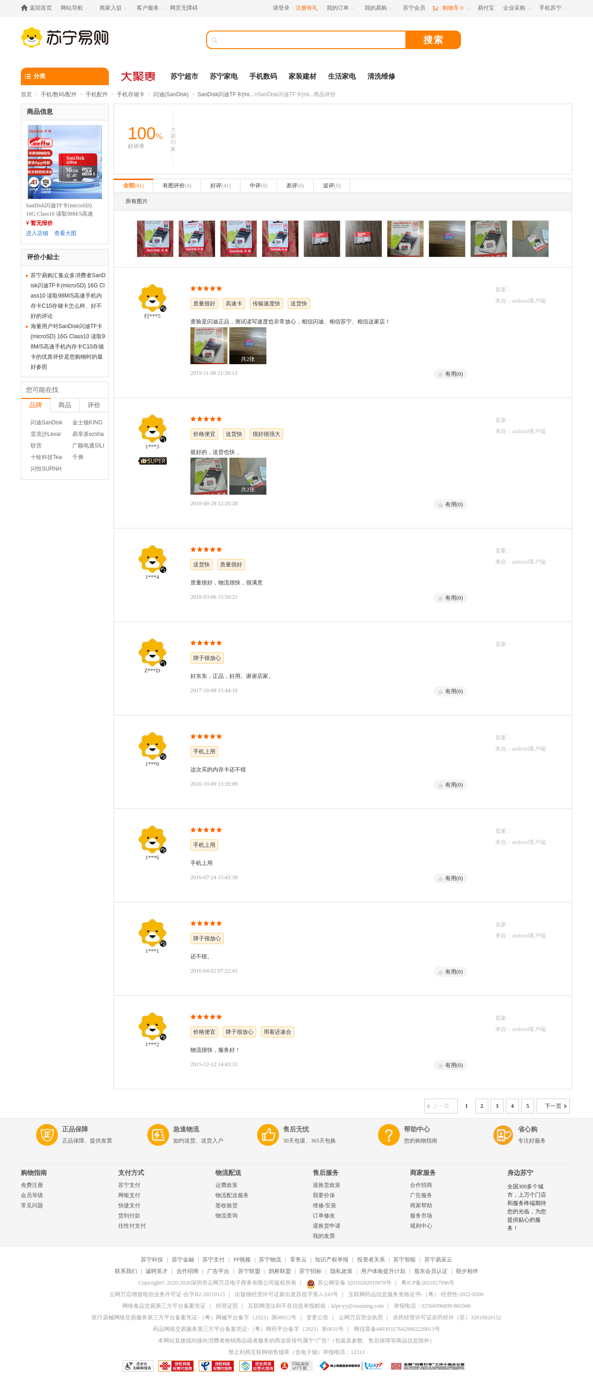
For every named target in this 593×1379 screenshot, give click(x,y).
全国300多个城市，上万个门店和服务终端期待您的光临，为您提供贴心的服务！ (526, 1207)
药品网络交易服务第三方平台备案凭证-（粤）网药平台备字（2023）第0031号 (248, 1329)
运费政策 (226, 1185)
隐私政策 (341, 1271)
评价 (94, 405)
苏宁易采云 (438, 1259)
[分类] (65, 76)
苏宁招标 (310, 1271)
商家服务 (423, 1172)
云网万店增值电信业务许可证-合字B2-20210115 (167, 1294)
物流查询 (226, 1215)
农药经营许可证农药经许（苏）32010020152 (447, 1317)
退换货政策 (327, 1185)
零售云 (298, 1259)
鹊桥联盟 (280, 1271)
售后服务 (326, 1172)
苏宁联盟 (249, 1271)
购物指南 (34, 1172)
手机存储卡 (131, 94)
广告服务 (421, 1195)
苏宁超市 (184, 76)
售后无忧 (296, 1129)
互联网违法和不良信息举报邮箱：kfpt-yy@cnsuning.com (316, 1306)
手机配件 (97, 94)
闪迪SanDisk (47, 422)
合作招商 (421, 1185)
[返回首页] (39, 8)
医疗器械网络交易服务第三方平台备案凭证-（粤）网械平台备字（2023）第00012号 (194, 1317)
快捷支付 (129, 1205)
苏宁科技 (152, 1259)
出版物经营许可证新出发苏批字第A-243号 (286, 1294)
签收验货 (226, 1205)
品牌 (35, 405)
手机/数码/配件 (59, 94)
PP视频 (242, 1259)
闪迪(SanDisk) (171, 94)
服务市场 (421, 1215)
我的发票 (324, 1236)
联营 (36, 445)
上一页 (438, 1106)
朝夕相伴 (467, 1271)
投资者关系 (371, 1259)
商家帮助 (421, 1205)
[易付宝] (486, 8)
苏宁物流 (270, 1259)
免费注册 (32, 1185)
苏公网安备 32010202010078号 (348, 1283)
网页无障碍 (184, 8)
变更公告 (317, 1317)
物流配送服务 (232, 1195)
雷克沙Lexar (46, 434)
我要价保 (324, 1195)
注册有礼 (307, 8)
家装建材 (302, 76)
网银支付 (129, 1195)
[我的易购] (379, 8)
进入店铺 (37, 233)
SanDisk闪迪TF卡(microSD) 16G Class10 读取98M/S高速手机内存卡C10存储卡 (59, 213)
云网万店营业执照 (361, 1317)
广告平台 (218, 1271)
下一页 (556, 1106)
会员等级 (32, 1195)
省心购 (527, 1129)
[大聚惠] (139, 76)
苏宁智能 (404, 1259)
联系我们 (126, 1271)
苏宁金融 (183, 1259)
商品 (64, 405)
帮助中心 (417, 1129)
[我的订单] (341, 8)
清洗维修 (381, 76)
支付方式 (131, 1172)
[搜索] (312, 39)
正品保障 (75, 1129)
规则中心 (421, 1226)
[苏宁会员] (414, 8)
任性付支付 (132, 1226)
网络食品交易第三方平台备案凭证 (164, 1306)
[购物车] (451, 8)
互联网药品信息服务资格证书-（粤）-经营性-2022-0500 (416, 1294)
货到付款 (129, 1215)
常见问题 (32, 1205)
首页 (26, 94)
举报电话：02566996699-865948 (432, 1306)
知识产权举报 (331, 1259)
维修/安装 (324, 1205)
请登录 (281, 8)
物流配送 (228, 1172)
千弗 (77, 457)
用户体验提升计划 (383, 1271)
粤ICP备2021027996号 (427, 1283)
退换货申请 (327, 1226)
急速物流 (186, 1129)
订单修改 (324, 1215)
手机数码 (263, 76)
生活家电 (342, 76)
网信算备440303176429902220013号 (397, 1329)
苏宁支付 (129, 1185)
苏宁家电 (224, 76)
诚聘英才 (156, 1271)
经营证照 (227, 1306)
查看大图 (65, 233)
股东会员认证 (431, 1271)
